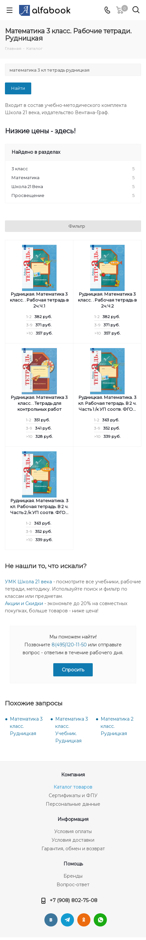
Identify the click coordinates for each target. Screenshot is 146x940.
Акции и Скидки (24, 603)
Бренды (73, 876)
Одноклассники (83, 919)
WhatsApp (100, 919)
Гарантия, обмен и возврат (73, 849)
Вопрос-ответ (73, 885)
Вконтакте (51, 919)
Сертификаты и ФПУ (73, 795)
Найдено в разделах (36, 152)
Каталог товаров (73, 787)
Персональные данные (73, 804)
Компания (73, 775)
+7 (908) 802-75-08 (73, 900)
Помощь (73, 864)
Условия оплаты (73, 831)
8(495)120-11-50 (69, 645)
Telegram (67, 919)
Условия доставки (73, 840)
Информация (73, 819)
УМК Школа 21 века (28, 582)
